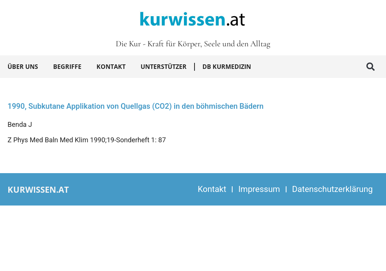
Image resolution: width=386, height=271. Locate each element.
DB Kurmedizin (226, 66)
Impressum (259, 189)
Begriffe (67, 66)
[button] (370, 66)
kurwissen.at (38, 189)
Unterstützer (164, 66)
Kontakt (111, 66)
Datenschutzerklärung (332, 189)
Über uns (23, 66)
